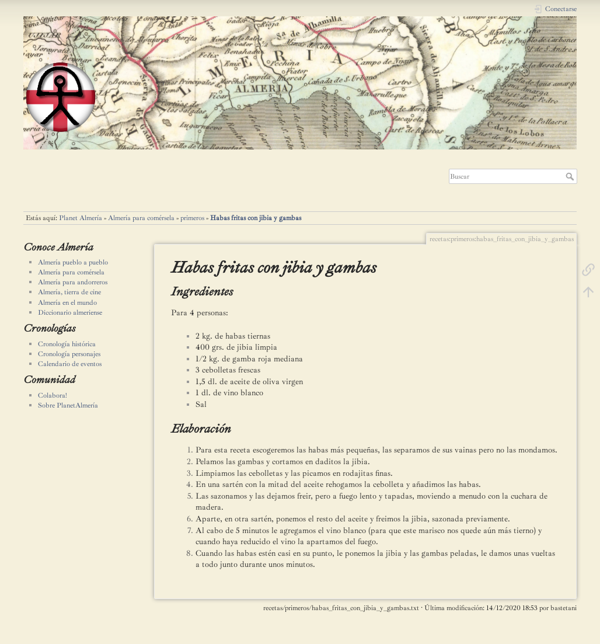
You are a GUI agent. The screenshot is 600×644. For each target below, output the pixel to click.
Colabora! (52, 395)
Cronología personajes (69, 353)
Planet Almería (80, 217)
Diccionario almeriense (70, 312)
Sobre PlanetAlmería (68, 405)
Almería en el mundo (67, 302)
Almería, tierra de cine (69, 292)
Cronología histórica (67, 344)
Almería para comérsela (141, 217)
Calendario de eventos (70, 363)
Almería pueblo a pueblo (73, 262)
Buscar (571, 176)
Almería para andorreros (72, 282)
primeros (192, 217)
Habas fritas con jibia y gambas (255, 217)
